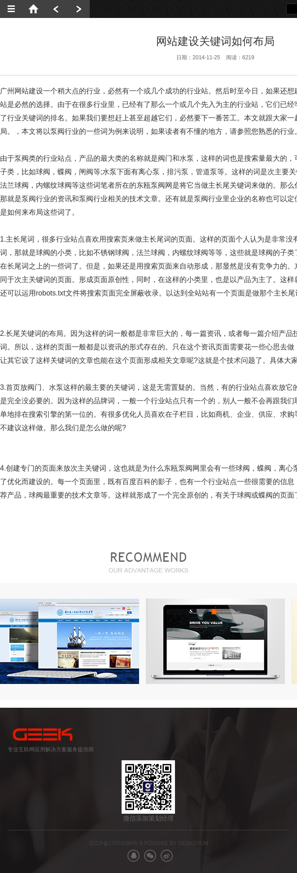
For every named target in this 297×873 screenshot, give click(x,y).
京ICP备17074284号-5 (116, 843)
